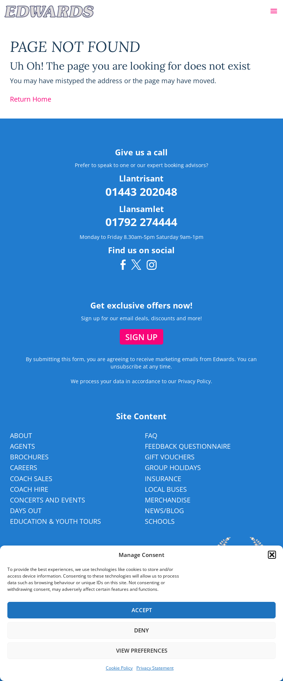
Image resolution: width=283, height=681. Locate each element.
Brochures (29, 456)
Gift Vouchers (170, 456)
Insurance (163, 478)
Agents (22, 446)
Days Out (26, 510)
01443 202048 (141, 191)
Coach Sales (31, 478)
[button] (274, 11)
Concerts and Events (47, 499)
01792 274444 (141, 221)
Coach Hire (29, 489)
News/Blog (164, 510)
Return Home (30, 99)
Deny (141, 630)
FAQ (151, 435)
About (21, 435)
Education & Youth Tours (55, 521)
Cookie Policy (119, 668)
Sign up (141, 336)
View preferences (141, 650)
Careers (23, 467)
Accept (142, 610)
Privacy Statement (155, 668)
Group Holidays (173, 467)
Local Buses (166, 489)
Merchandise (168, 499)
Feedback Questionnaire (188, 446)
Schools (160, 521)
